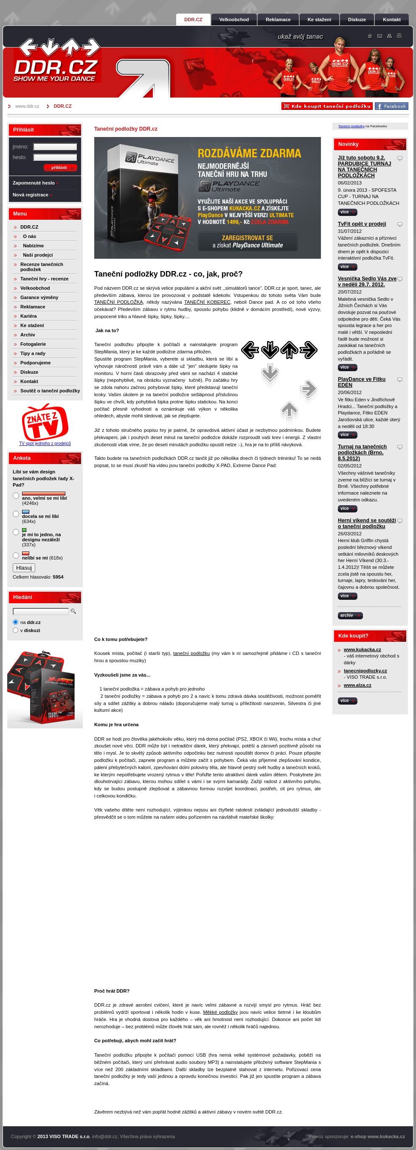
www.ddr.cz (27, 106)
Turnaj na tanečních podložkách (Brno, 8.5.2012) (362, 453)
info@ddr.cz (104, 1136)
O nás (28, 236)
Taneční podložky (351, 126)
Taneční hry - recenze (44, 278)
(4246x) (44, 499)
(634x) (40, 517)
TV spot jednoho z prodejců (45, 443)
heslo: (20, 157)
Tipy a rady (32, 353)
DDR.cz (57, 60)
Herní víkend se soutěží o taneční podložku (367, 523)
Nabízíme (32, 245)
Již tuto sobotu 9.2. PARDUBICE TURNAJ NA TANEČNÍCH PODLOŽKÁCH (364, 167)
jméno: (20, 147)
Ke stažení (32, 325)
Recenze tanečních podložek (41, 267)
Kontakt (29, 381)
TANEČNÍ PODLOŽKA (118, 302)
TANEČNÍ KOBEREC (207, 302)
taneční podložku (191, 653)
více (344, 212)
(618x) (42, 555)
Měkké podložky (220, 1012)
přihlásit (59, 167)
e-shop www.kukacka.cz (378, 1136)
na (30, 622)
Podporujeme (35, 362)
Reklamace (32, 306)
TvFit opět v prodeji (362, 224)
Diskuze (29, 372)
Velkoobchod (35, 288)
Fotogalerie (33, 344)
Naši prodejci (36, 254)
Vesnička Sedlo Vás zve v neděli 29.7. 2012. (367, 282)
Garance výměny (39, 297)
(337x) (41, 537)
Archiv (27, 334)
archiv (346, 615)
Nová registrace (30, 194)
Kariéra (28, 316)
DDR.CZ (29, 226)
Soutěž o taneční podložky (50, 390)
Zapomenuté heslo (34, 182)
